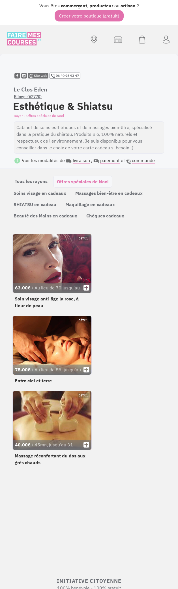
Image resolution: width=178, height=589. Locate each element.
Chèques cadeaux (105, 216)
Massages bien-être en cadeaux (109, 193)
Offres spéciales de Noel (83, 181)
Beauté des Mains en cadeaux (45, 216)
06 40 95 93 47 (65, 75)
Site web (38, 75)
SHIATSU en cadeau (35, 204)
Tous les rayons (31, 181)
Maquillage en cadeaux (90, 204)
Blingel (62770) (28, 96)
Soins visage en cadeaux (40, 193)
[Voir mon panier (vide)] (142, 39)
